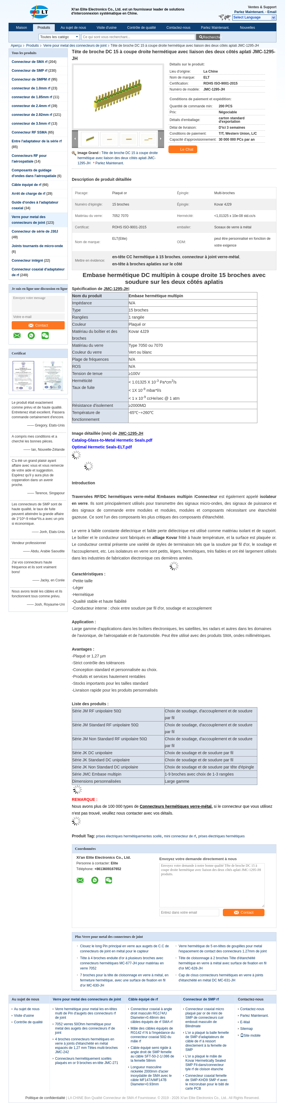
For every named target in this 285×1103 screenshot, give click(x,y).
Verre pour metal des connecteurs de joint (75, 46)
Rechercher (211, 37)
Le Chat (183, 149)
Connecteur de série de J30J (35, 231)
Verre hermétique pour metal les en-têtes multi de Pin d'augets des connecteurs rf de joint (86, 1013)
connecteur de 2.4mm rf (31, 106)
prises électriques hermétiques (221, 836)
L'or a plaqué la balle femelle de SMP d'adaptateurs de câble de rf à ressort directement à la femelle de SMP (207, 1041)
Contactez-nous (178, 28)
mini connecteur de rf (180, 836)
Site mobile (250, 1036)
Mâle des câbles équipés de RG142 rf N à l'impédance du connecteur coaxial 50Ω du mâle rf (152, 1034)
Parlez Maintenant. (249, 12)
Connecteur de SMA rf (30, 62)
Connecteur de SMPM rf (31, 79)
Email (271, 12)
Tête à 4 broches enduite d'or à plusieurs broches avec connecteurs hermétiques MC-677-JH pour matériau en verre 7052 (122, 963)
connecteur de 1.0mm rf (31, 88)
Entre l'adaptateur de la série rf (37, 141)
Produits (44, 28)
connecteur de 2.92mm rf (32, 115)
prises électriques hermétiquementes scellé (129, 836)
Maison (21, 28)
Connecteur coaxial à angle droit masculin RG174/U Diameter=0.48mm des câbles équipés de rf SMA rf (151, 1015)
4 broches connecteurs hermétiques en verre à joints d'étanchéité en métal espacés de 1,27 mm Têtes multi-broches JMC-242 (86, 1045)
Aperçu (16, 46)
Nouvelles (247, 28)
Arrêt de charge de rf (28, 194)
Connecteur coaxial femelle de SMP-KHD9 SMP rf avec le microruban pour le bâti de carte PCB (207, 1082)
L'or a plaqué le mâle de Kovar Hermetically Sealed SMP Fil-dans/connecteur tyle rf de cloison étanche (206, 1062)
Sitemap (246, 1029)
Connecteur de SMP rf (29, 71)
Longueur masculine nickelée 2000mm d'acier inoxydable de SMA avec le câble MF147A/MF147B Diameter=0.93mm (151, 1075)
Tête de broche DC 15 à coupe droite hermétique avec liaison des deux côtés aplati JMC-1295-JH (118, 158)
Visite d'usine (107, 28)
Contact (38, 325)
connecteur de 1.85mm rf (32, 97)
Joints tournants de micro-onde (37, 246)
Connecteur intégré (27, 261)
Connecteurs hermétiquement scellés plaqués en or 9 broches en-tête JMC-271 (86, 1061)
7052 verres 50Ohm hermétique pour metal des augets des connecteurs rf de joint (85, 1028)
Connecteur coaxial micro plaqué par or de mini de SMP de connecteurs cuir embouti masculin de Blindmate (205, 1017)
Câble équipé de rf (26, 185)
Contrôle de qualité (141, 28)
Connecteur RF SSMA (29, 132)
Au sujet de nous (73, 28)
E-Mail (245, 1022)
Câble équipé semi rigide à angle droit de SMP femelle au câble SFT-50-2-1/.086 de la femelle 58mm (152, 1054)
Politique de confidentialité (45, 1098)
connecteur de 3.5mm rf (31, 124)
